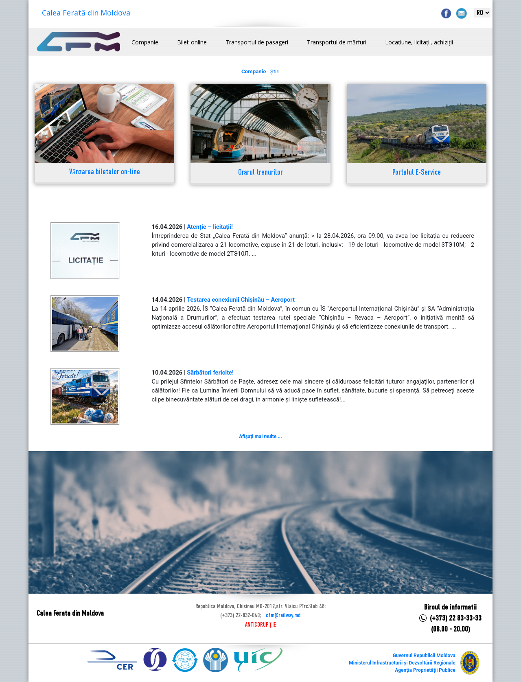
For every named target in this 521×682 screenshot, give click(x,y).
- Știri (260, 71)
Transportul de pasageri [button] (256, 42)
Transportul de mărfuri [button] (336, 42)
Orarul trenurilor (260, 172)
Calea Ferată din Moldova (86, 13)
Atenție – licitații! (210, 226)
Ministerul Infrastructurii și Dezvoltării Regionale (402, 663)
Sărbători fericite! (210, 372)
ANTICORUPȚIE (260, 625)
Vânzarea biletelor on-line (104, 172)
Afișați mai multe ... (260, 436)
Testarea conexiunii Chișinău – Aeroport (241, 299)
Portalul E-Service (416, 172)
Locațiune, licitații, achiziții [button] (419, 42)
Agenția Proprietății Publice (425, 670)
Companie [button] (144, 42)
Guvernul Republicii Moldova (424, 655)
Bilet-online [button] (192, 42)
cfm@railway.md (283, 615)
